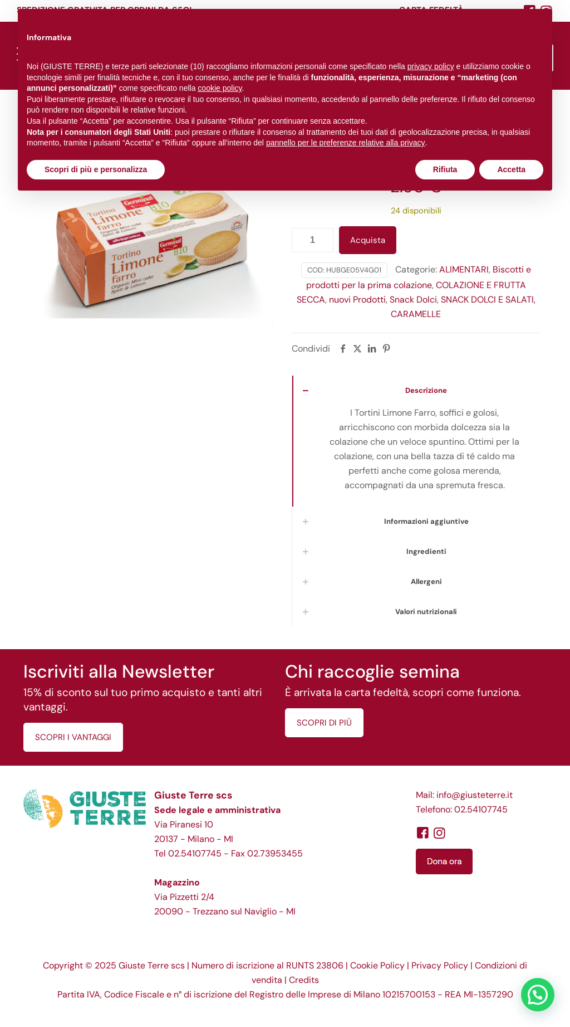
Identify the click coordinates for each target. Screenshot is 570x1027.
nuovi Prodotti (357, 299)
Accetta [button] (511, 169)
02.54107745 (195, 853)
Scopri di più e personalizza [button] (96, 169)
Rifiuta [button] (445, 169)
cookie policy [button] (220, 88)
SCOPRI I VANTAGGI (73, 737)
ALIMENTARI (464, 269)
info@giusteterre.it (474, 795)
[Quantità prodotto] (312, 240)
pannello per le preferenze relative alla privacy (345, 142)
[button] (537, 994)
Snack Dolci (413, 299)
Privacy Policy (439, 965)
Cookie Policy (377, 965)
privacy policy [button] (430, 66)
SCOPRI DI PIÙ (324, 722)
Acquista (367, 240)
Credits (304, 980)
